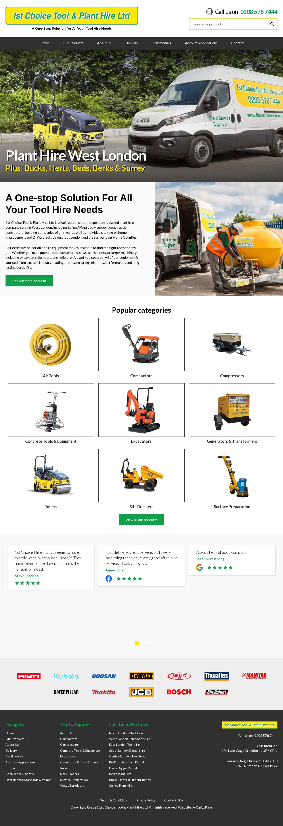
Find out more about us (29, 281)
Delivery (131, 43)
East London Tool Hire (124, 744)
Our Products (73, 43)
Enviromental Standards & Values (28, 780)
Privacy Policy (146, 800)
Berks (103, 168)
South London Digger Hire (127, 750)
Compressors (69, 744)
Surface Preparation (74, 780)
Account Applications (201, 43)
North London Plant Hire (126, 733)
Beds (81, 168)
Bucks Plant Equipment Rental (130, 780)
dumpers (44, 257)
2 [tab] (142, 642)
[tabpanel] (51, 568)
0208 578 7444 (259, 11)
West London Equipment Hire (129, 739)
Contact (237, 43)
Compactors (68, 739)
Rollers (65, 768)
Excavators (67, 756)
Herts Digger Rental (123, 768)
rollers (64, 257)
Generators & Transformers (79, 762)
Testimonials (161, 43)
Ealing (72, 227)
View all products (72, 785)
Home (44, 43)
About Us (104, 43)
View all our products (142, 519)
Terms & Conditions (114, 800)
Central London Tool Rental (128, 756)
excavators (28, 257)
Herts (59, 168)
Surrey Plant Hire (121, 785)
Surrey (133, 168)
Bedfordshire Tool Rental (126, 762)
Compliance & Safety (20, 774)
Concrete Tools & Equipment (80, 750)
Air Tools (66, 733)
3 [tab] (146, 642)
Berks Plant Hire (120, 774)
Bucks (35, 168)
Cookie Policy (173, 800)
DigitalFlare (204, 807)
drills (74, 252)
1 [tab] (137, 643)
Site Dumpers (69, 774)
